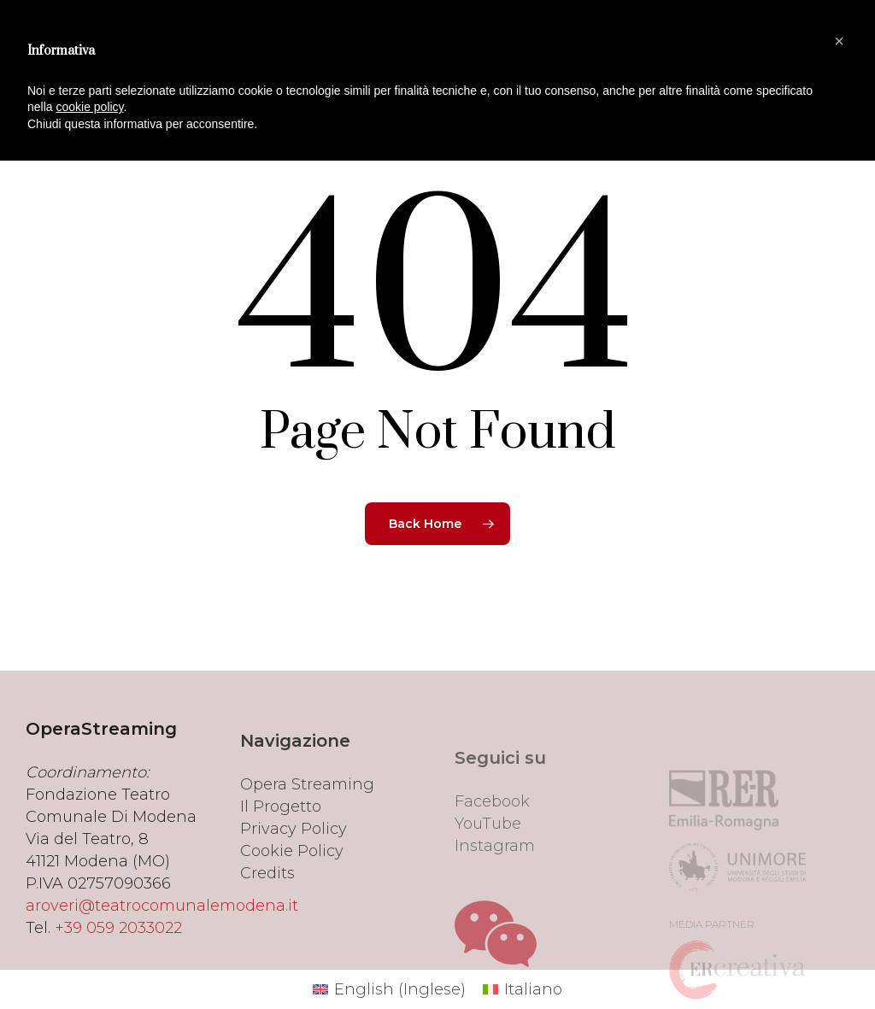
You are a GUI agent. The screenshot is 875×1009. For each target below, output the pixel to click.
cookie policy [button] (89, 107)
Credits (267, 914)
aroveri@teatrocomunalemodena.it (162, 934)
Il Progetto (280, 847)
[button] (839, 41)
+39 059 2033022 (118, 956)
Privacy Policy (293, 869)
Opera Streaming (307, 825)
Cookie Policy (292, 892)
